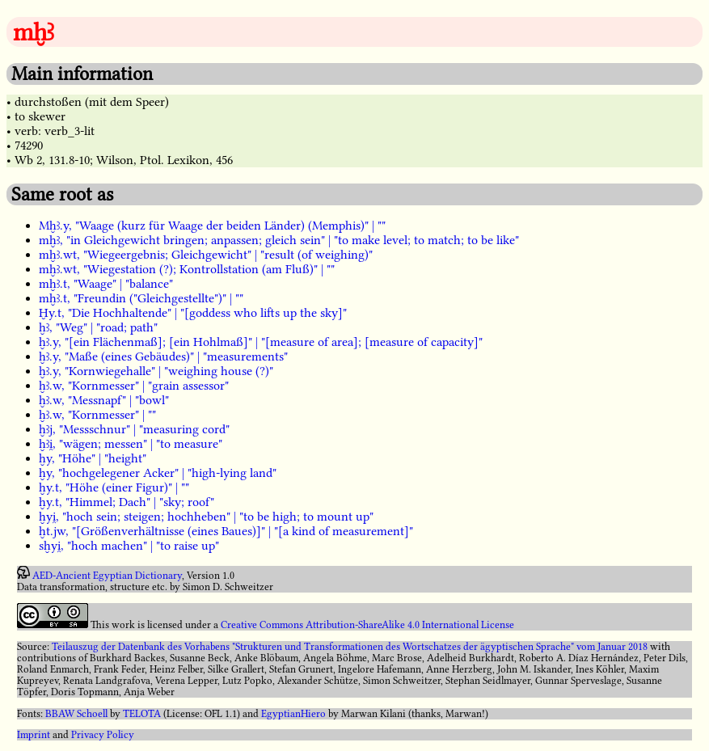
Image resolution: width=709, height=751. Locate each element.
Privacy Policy (102, 734)
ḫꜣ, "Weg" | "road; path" (98, 327)
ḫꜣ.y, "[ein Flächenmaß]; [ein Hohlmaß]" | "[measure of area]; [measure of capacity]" (261, 342)
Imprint (33, 734)
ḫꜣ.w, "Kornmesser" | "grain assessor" (134, 385)
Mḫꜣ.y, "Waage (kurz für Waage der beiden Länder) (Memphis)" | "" (212, 225)
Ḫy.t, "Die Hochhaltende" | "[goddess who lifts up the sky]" (193, 313)
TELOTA (142, 713)
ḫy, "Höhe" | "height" (92, 458)
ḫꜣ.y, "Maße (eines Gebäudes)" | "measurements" (163, 356)
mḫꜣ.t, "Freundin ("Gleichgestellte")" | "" (141, 298)
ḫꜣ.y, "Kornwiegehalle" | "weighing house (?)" (156, 371)
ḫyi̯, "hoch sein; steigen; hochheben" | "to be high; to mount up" (206, 516)
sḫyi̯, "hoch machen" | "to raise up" (129, 545)
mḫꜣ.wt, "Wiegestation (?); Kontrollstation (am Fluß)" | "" (187, 269)
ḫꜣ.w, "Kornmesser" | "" (97, 414)
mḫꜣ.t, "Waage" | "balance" (106, 283)
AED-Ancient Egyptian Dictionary (107, 575)
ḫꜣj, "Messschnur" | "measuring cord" (134, 429)
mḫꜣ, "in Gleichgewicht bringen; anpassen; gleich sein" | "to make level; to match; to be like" (279, 240)
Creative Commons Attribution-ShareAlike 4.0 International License (367, 625)
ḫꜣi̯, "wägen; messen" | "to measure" (130, 444)
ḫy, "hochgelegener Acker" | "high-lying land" (157, 473)
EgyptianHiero (293, 713)
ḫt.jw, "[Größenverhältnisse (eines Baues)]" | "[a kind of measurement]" (226, 531)
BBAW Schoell (76, 713)
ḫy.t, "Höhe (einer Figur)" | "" (114, 487)
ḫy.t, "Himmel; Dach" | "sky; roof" (126, 502)
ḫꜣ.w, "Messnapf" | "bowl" (104, 400)
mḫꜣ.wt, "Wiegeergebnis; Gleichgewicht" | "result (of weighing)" (206, 254)
